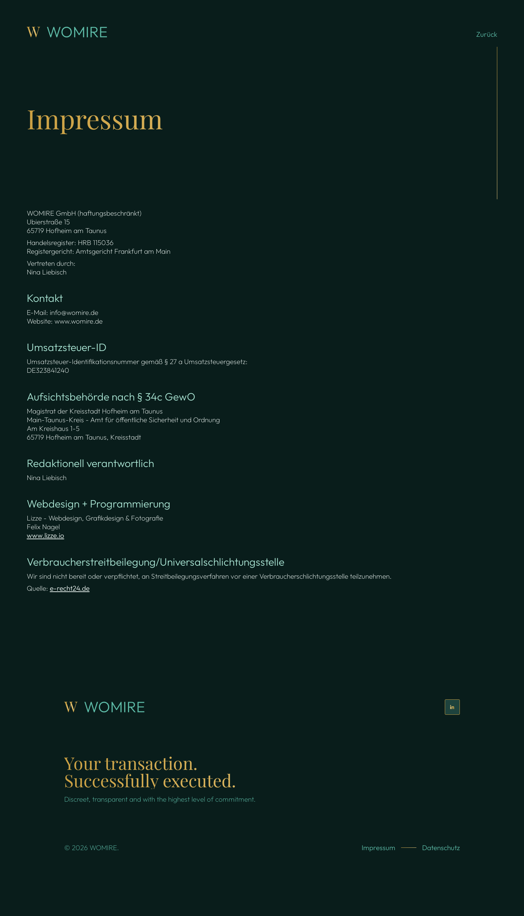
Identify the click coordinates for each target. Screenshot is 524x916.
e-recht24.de (70, 588)
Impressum (378, 847)
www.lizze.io (45, 535)
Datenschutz (441, 847)
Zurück (486, 34)
